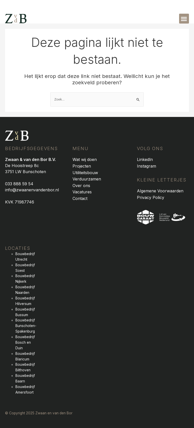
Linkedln (145, 159)
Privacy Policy (150, 197)
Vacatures (82, 191)
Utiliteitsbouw (85, 172)
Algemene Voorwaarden (160, 190)
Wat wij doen (84, 159)
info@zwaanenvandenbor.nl (32, 189)
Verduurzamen (86, 178)
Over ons (81, 185)
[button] (184, 19)
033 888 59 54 (19, 183)
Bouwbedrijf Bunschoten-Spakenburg (25, 325)
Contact (79, 198)
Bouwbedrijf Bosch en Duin (25, 342)
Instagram (146, 166)
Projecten (81, 166)
